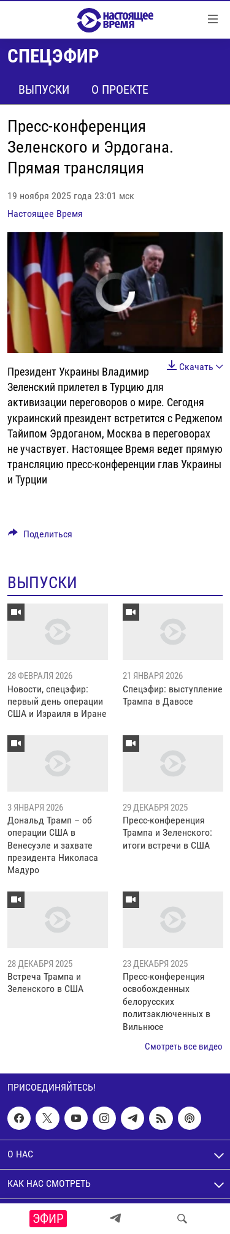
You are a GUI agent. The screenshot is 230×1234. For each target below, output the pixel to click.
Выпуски (43, 89)
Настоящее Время (45, 213)
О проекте (119, 89)
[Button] (40, 537)
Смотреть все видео (184, 1046)
